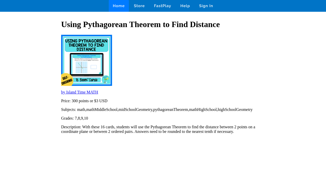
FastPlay (162, 6)
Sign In (206, 6)
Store (139, 6)
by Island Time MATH (79, 92)
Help (185, 6)
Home (119, 6)
